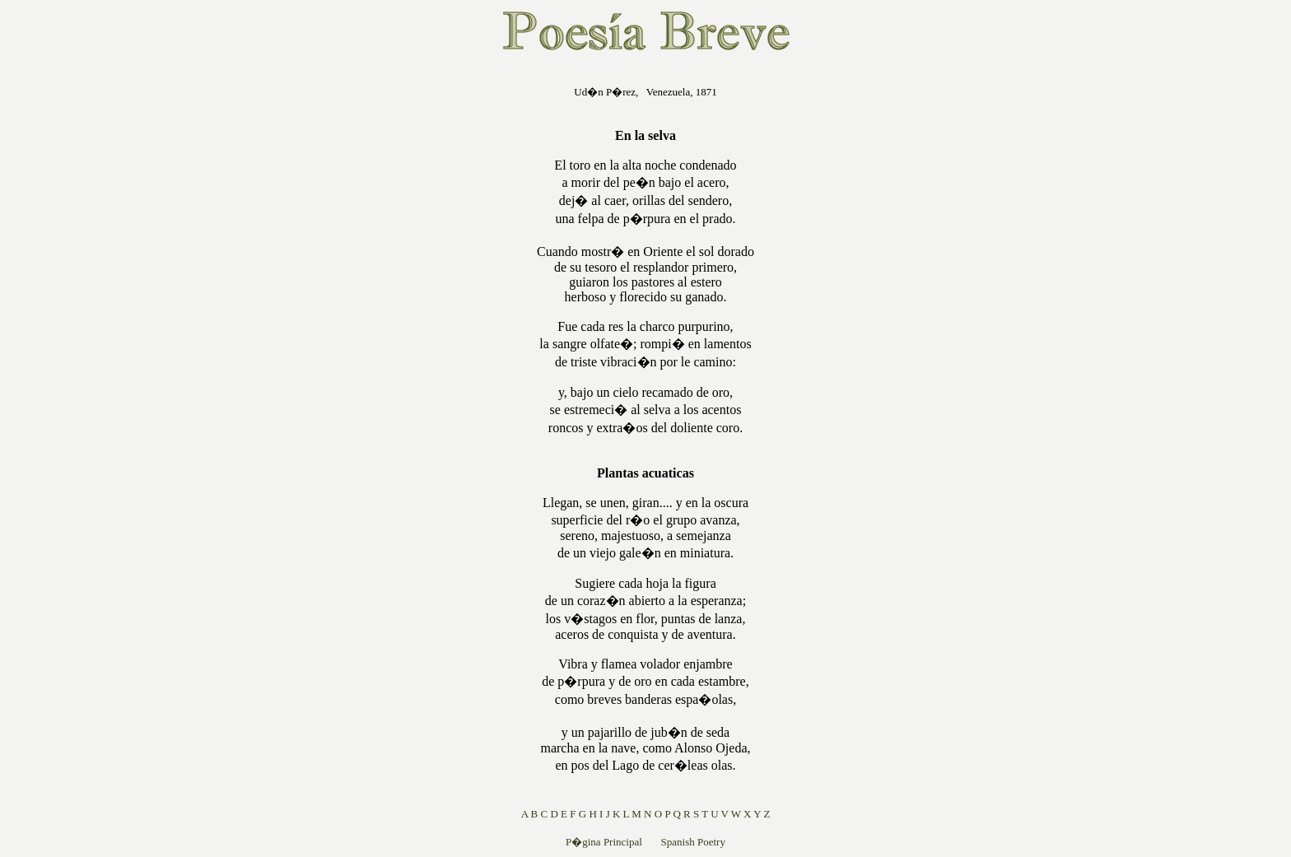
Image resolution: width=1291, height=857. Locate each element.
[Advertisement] (431, 316)
